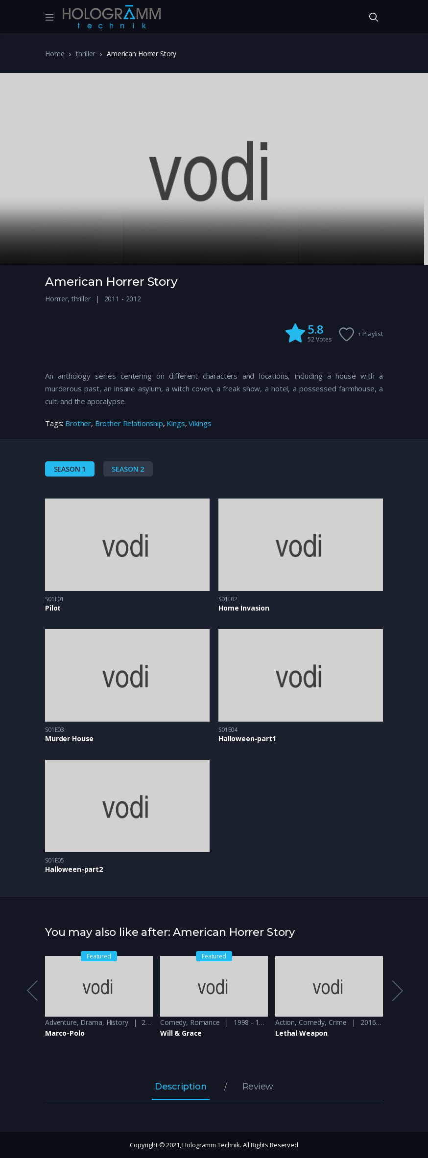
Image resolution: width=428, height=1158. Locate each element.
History (117, 1022)
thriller (85, 53)
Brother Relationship (129, 423)
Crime (338, 1022)
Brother (78, 423)
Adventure (61, 1022)
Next (397, 990)
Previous (32, 990)
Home (54, 53)
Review (257, 1087)
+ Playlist (370, 333)
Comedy (173, 1022)
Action (285, 1022)
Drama (91, 1022)
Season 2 (128, 469)
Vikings (200, 423)
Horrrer (56, 298)
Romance (205, 1022)
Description (181, 1087)
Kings (175, 423)
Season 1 (70, 469)
